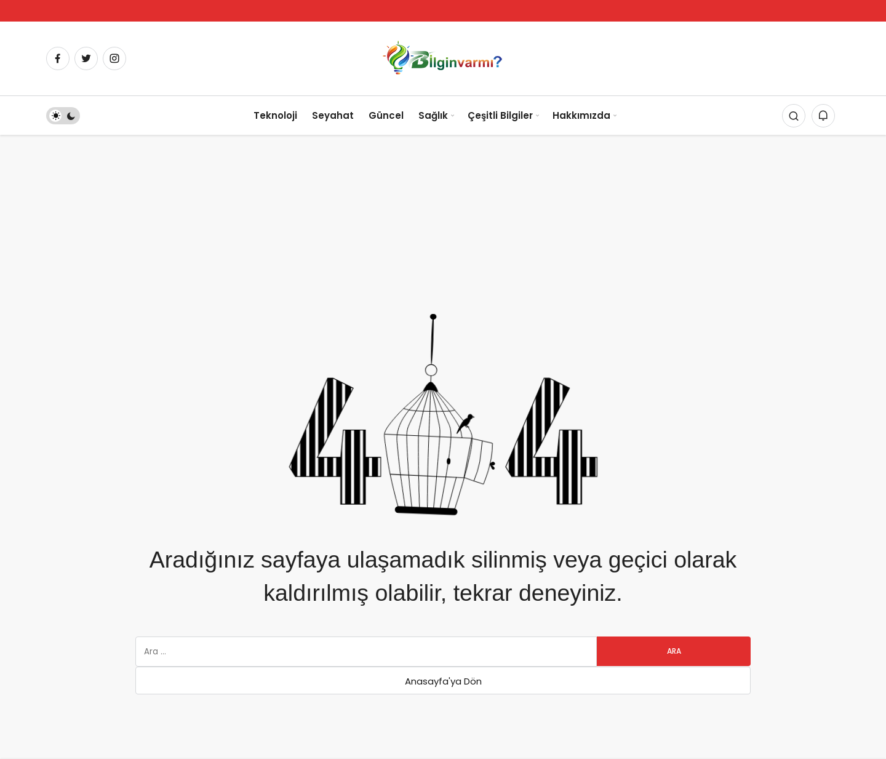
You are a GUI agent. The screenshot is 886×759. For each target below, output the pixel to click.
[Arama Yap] (793, 115)
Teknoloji (275, 115)
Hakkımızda (581, 115)
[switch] (63, 115)
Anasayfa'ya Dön (443, 681)
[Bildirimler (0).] (823, 115)
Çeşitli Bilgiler (500, 115)
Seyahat (333, 115)
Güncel (386, 115)
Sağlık (433, 115)
